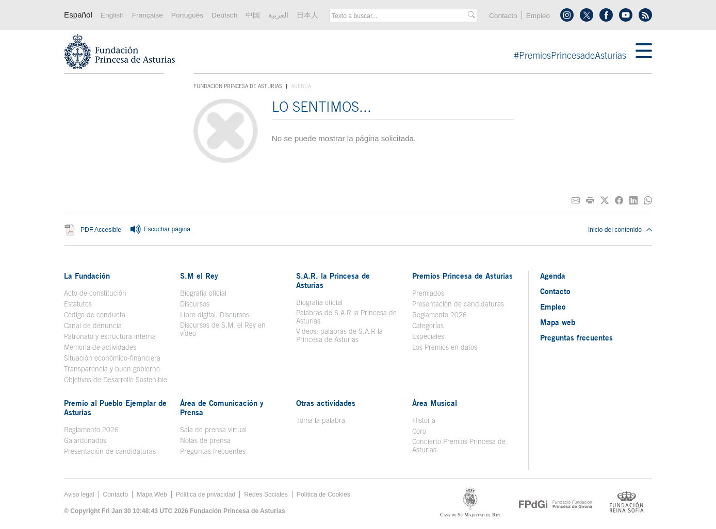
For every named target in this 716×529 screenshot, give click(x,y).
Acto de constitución (95, 293)
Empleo (538, 16)
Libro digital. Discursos (214, 315)
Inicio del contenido (620, 229)
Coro (419, 431)
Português (187, 15)
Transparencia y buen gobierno (112, 369)
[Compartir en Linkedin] (633, 201)
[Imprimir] (590, 201)
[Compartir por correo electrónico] (576, 201)
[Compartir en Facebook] (619, 201)
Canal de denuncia (93, 325)
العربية (278, 15)
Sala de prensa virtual (213, 429)
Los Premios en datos (444, 347)
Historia (423, 420)
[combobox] (400, 16)
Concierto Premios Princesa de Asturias (459, 445)
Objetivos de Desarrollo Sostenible (115, 380)
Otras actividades (325, 402)
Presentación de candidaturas (458, 304)
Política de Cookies (323, 494)
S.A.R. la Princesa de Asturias (333, 280)
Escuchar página (159, 230)
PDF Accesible (100, 230)
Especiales (428, 336)
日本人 (307, 15)
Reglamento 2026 (439, 315)
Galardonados (85, 440)
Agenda (552, 275)
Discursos (194, 304)
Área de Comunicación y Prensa (222, 407)
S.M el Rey (199, 275)
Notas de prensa (205, 440)
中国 (253, 15)
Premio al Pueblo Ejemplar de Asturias (115, 407)
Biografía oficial (203, 293)
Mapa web (557, 322)
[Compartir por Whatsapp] (648, 201)
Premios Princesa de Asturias (462, 275)
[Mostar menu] (644, 51)
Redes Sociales (265, 494)
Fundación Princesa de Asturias (237, 86)
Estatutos (78, 304)
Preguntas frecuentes (213, 451)
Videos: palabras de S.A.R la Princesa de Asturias (339, 335)
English (112, 15)
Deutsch (224, 15)
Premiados (428, 293)
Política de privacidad (206, 494)
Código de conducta (94, 315)
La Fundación (87, 275)
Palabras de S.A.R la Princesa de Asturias (346, 317)
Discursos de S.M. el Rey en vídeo (223, 329)
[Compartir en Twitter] (604, 201)
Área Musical (434, 402)
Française (147, 15)
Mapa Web (152, 494)
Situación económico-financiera (112, 358)
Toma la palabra (320, 420)
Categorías (428, 325)
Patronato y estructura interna (110, 336)
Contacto (503, 16)
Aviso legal (79, 494)
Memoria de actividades (100, 347)
